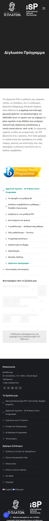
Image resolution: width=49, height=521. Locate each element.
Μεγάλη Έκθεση (15, 257)
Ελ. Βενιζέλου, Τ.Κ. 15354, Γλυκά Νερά (20, 376)
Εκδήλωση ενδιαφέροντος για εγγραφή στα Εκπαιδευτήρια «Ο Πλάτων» (24, 336)
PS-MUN (9, 476)
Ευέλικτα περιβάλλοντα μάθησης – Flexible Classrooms (24, 206)
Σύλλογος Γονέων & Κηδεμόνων (21, 451)
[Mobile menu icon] (43, 8)
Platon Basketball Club (17, 457)
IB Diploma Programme (16, 432)
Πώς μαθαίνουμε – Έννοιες (21, 232)
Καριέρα (9, 482)
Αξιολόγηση (13, 251)
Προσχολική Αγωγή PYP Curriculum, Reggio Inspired (25, 403)
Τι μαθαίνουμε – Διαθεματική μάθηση (25, 226)
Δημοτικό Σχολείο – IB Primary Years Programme (21, 190)
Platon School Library (16, 470)
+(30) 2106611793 (11, 383)
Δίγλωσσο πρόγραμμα (18, 263)
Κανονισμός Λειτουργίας (17, 269)
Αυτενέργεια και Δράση (19, 220)
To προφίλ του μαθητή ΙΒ (20, 198)
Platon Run (11, 464)
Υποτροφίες (11, 439)
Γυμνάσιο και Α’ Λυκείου (17, 420)
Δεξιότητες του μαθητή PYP (21, 214)
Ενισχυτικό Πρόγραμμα (16, 426)
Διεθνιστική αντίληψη (18, 245)
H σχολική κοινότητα (18, 239)
